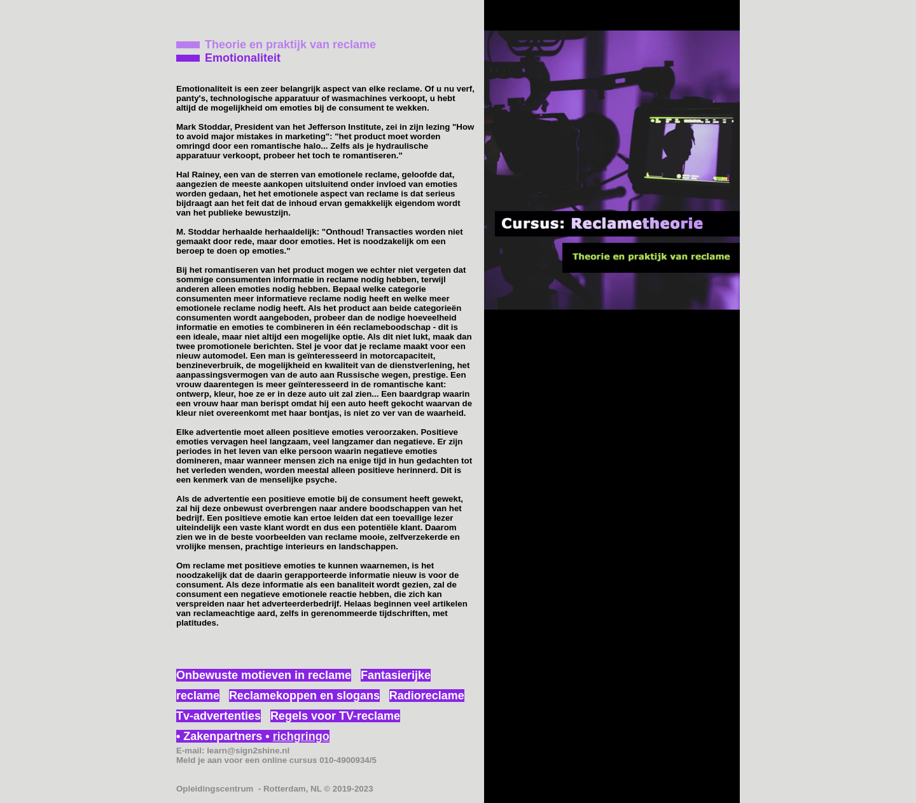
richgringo (301, 736)
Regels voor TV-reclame (335, 716)
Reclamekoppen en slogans (304, 695)
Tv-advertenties (218, 716)
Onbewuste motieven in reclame (263, 675)
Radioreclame (426, 695)
